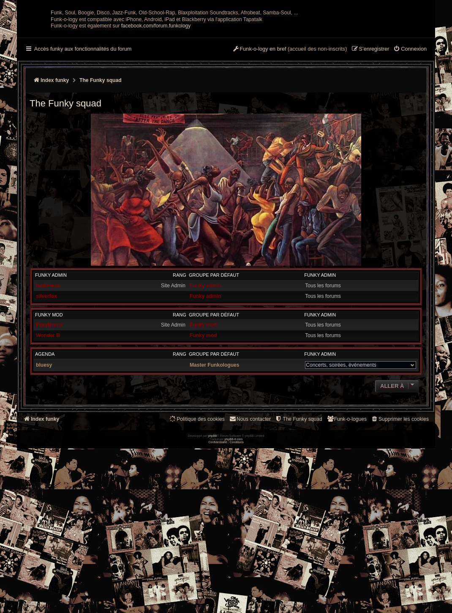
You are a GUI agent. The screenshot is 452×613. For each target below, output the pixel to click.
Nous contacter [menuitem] (250, 502)
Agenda (44, 436)
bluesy (44, 448)
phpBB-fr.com (234, 603)
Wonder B (48, 418)
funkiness (48, 368)
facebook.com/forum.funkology (156, 109)
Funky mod (49, 397)
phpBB (212, 600)
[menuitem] (410, 132)
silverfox (46, 379)
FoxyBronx (49, 408)
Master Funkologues (215, 448)
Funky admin (51, 357)
